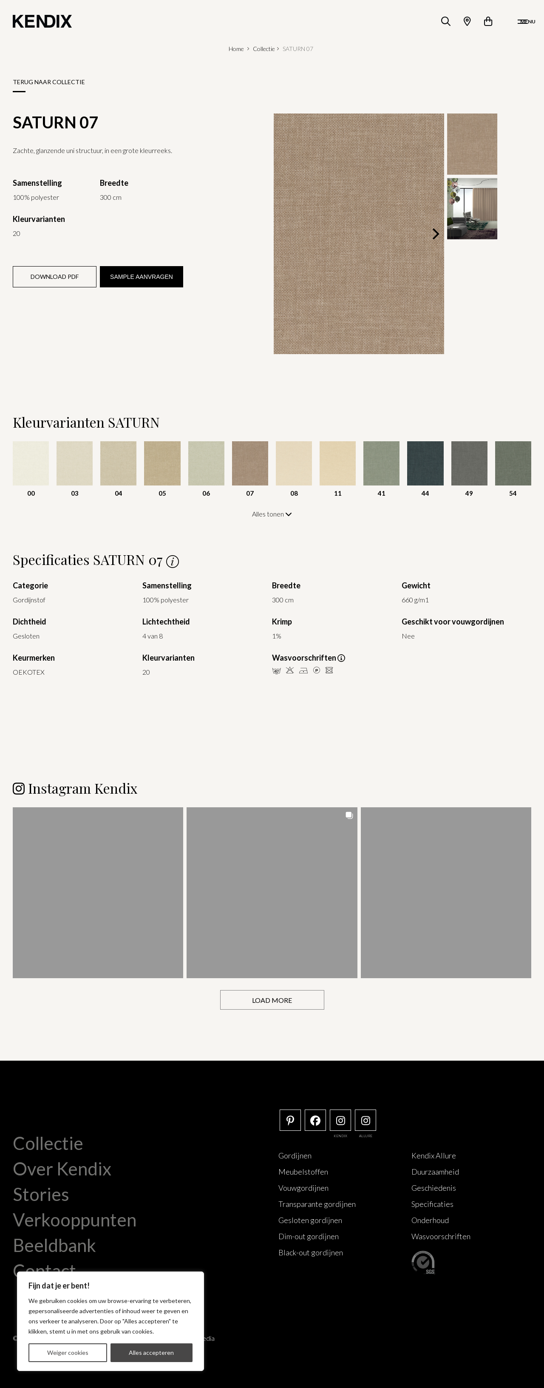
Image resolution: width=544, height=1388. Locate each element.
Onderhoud (430, 1219)
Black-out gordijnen (310, 1251)
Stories (41, 1193)
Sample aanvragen (141, 276)
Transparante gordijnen (317, 1203)
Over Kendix (62, 1167)
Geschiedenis (433, 1187)
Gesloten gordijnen (310, 1219)
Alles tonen (272, 514)
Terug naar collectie (49, 81)
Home (236, 48)
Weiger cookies (67, 1352)
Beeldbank (54, 1244)
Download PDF (55, 276)
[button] (98, 891)
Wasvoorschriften (440, 1235)
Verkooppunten (74, 1218)
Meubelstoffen (303, 1170)
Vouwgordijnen (303, 1187)
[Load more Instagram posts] (272, 999)
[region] (110, 1321)
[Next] (434, 233)
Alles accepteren (151, 1352)
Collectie (264, 48)
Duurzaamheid (435, 1170)
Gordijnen (295, 1154)
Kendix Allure (433, 1154)
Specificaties (432, 1203)
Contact (44, 1269)
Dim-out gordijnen (308, 1235)
